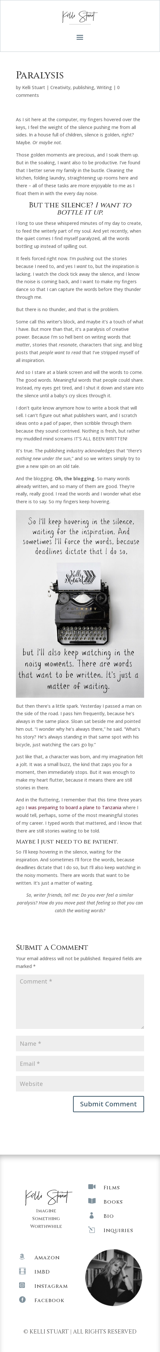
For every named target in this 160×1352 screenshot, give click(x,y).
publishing (83, 87)
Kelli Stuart (33, 87)
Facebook (49, 1300)
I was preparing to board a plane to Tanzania (74, 807)
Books (113, 1202)
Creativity (60, 87)
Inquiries (118, 1230)
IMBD (42, 1272)
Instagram (51, 1286)
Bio (109, 1216)
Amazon (47, 1257)
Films (112, 1187)
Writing (104, 87)
